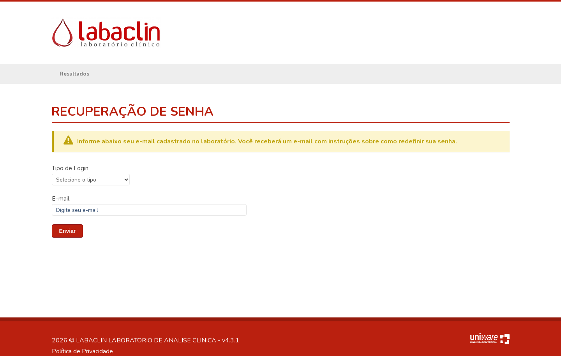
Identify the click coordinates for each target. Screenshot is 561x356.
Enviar (67, 231)
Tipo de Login (70, 168)
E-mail (60, 198)
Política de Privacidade (82, 351)
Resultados (74, 74)
